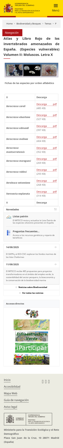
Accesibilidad (12, 386)
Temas (48, 23)
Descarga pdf (46, 104)
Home (9, 23)
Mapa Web (10, 393)
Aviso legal (10, 407)
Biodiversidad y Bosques (28, 23)
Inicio (7, 380)
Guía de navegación (16, 400)
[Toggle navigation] (54, 8)
